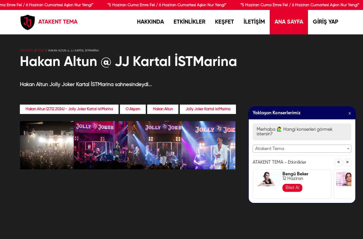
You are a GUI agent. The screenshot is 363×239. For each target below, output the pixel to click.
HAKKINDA (150, 22)
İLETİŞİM (254, 22)
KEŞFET (224, 22)
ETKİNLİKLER (189, 22)
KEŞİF (41, 50)
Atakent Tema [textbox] (269, 149)
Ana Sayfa (27, 50)
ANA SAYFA (289, 22)
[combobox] (302, 149)
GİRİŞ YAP (325, 22)
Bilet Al (292, 188)
